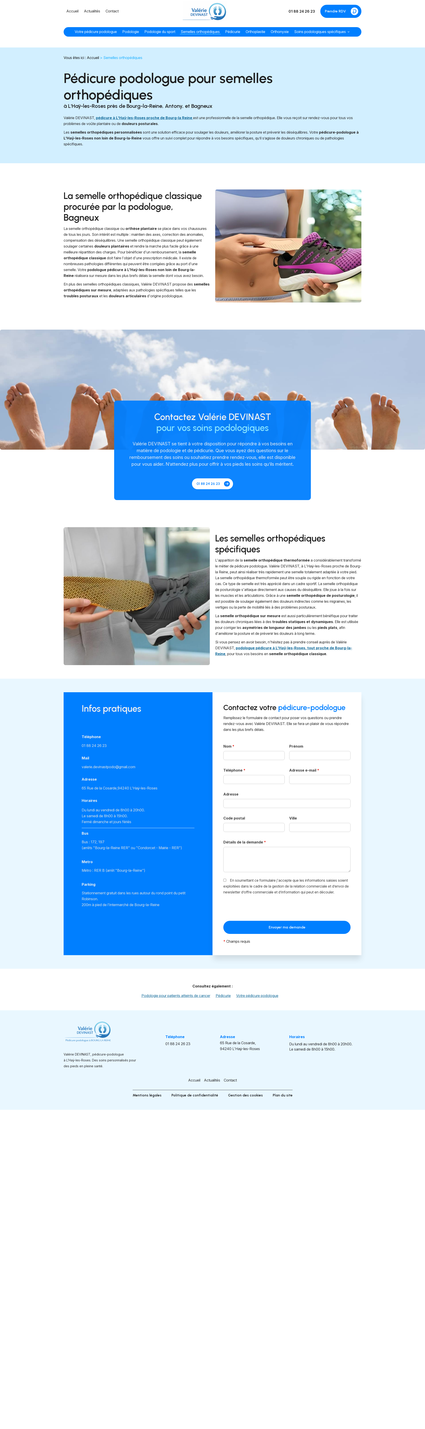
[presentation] (257, 909)
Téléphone (234, 770)
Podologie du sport (159, 31)
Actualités (92, 11)
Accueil (72, 11)
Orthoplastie (255, 31)
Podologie (130, 31)
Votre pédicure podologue (96, 31)
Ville (293, 818)
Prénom (296, 746)
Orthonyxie (280, 31)
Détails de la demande (244, 842)
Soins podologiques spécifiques (320, 31)
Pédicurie (232, 31)
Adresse (230, 794)
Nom (228, 746)
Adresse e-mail (304, 770)
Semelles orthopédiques (200, 31)
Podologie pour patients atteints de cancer (175, 995)
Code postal (234, 818)
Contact (112, 11)
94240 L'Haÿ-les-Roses (119, 788)
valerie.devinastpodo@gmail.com (108, 767)
